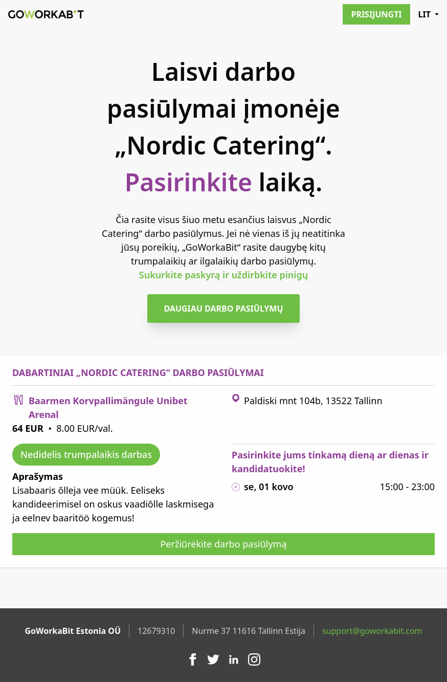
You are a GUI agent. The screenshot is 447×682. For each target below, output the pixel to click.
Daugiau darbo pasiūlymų (223, 308)
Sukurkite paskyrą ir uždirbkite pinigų (223, 275)
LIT (428, 14)
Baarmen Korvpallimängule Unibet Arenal (108, 407)
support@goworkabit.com (372, 630)
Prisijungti (376, 14)
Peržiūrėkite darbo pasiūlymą (223, 544)
